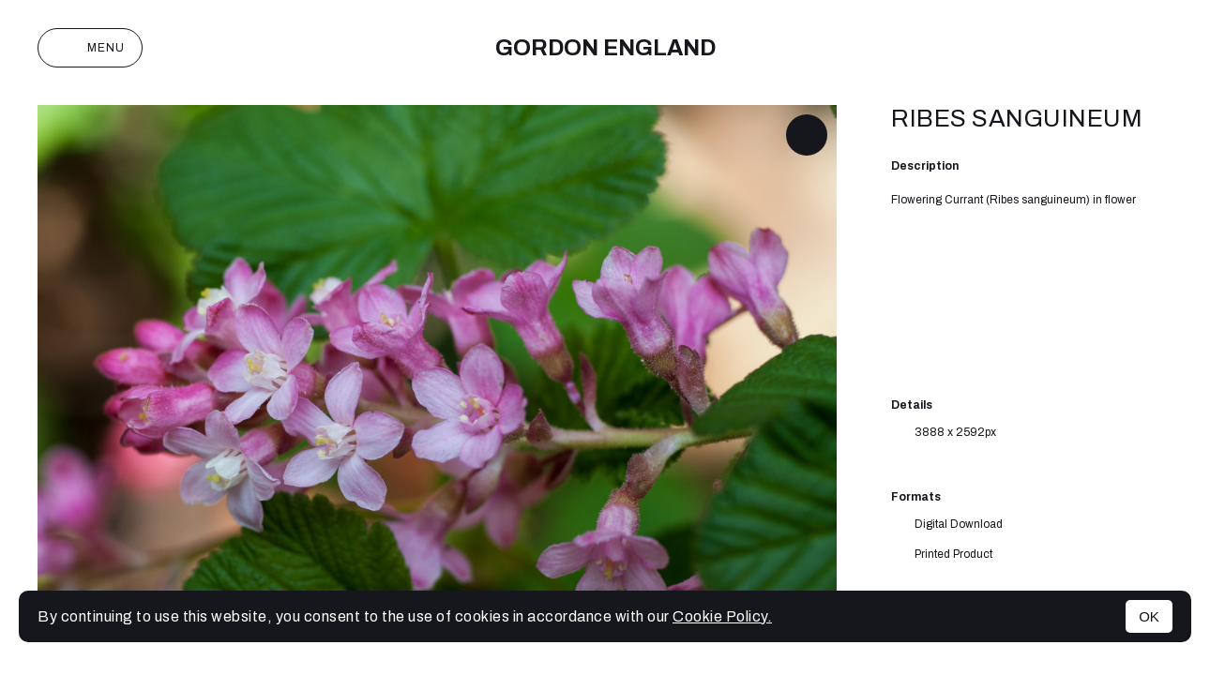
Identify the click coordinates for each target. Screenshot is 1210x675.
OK (1149, 616)
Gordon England (605, 48)
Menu (90, 48)
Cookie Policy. (722, 616)
